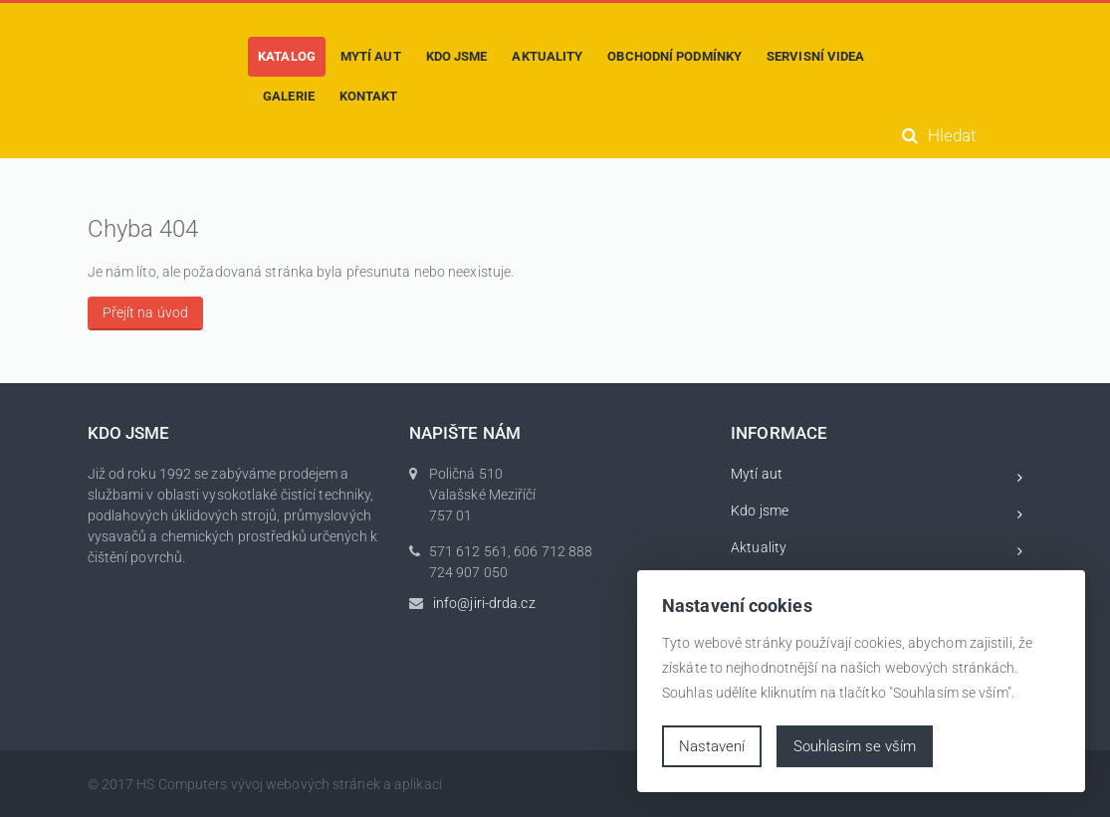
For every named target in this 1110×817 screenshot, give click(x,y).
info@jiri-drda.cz (484, 603)
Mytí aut (876, 477)
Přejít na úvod (145, 312)
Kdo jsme (876, 514)
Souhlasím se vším (854, 746)
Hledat (939, 135)
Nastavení (712, 746)
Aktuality (876, 550)
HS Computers (181, 784)
